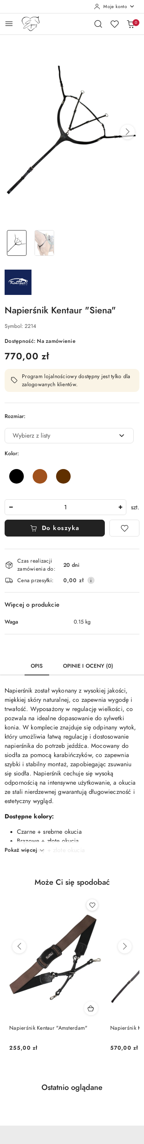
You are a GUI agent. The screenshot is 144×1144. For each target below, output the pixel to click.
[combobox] (69, 435)
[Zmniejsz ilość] (11, 507)
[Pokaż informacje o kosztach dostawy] (91, 580)
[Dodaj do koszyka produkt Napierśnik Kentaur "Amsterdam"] (91, 1008)
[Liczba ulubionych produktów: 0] (114, 23)
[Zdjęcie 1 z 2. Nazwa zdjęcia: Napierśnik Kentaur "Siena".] (17, 243)
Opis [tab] (37, 666)
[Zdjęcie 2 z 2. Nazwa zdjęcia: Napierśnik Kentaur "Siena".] (44, 243)
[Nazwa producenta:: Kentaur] (18, 282)
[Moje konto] (114, 6)
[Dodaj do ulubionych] (124, 528)
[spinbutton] (65, 507)
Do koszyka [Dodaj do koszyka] (54, 528)
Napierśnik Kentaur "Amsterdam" (48, 1028)
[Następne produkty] (125, 946)
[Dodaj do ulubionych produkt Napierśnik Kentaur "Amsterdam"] (92, 905)
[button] (127, 132)
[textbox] (59, 435)
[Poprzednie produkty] (19, 946)
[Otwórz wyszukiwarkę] (98, 23)
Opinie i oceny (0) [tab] (88, 666)
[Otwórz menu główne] (9, 23)
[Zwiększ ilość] (120, 507)
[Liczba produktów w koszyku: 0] (130, 23)
